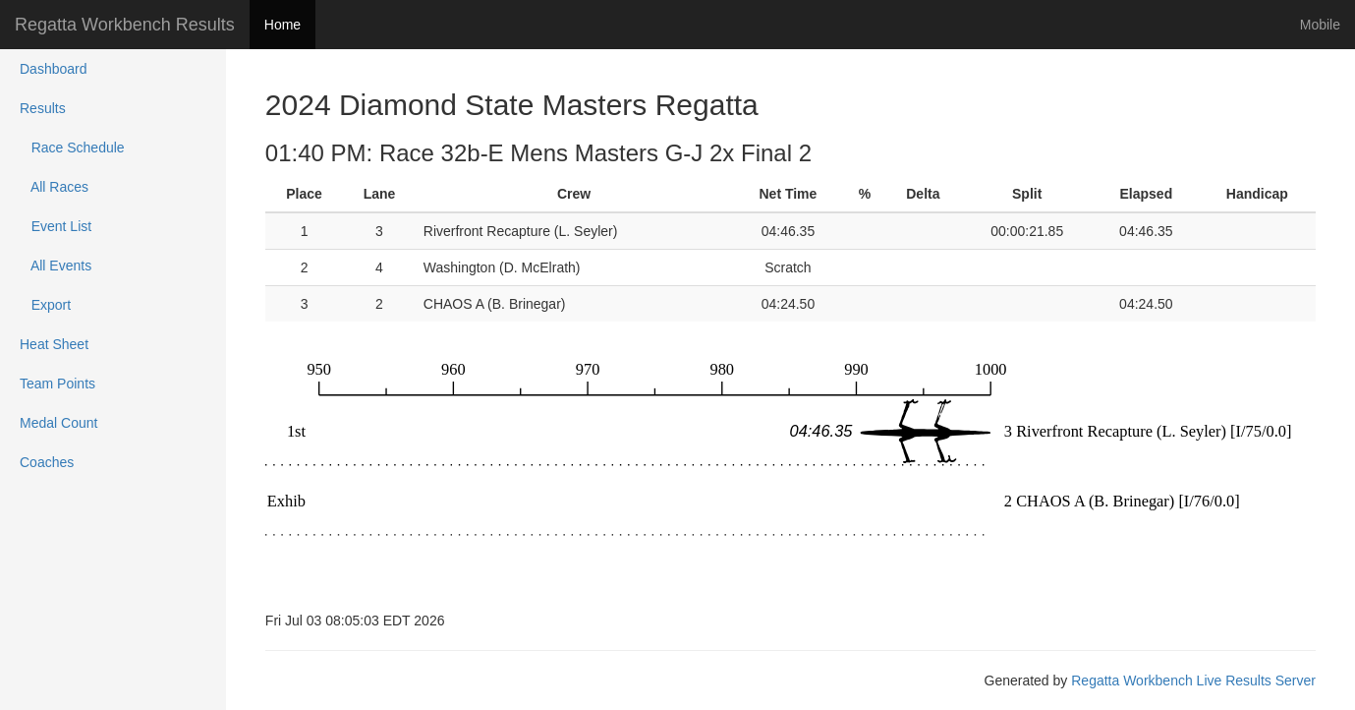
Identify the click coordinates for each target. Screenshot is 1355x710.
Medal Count (58, 423)
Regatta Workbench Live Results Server (1193, 680)
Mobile (1320, 24)
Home (282, 24)
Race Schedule (72, 147)
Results (43, 108)
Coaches (47, 462)
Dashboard (53, 69)
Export (45, 305)
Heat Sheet (54, 344)
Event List (55, 226)
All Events (55, 265)
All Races (54, 187)
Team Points (57, 383)
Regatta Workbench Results (125, 24)
